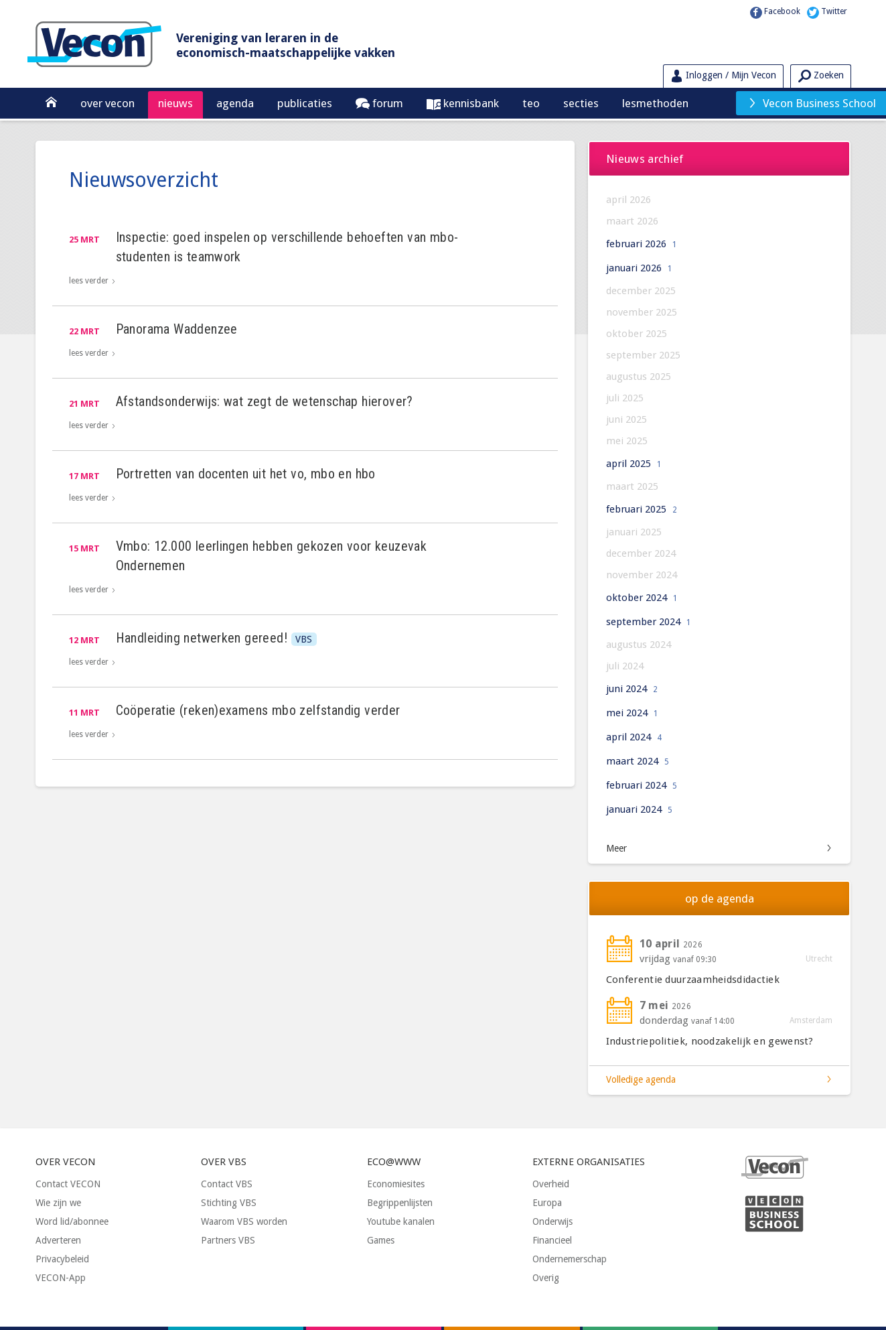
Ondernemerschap (569, 1259)
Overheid (550, 1184)
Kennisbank (470, 103)
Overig (545, 1277)
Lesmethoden (655, 103)
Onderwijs (552, 1221)
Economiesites (396, 1184)
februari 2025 (641, 509)
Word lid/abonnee (71, 1221)
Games (380, 1240)
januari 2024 (639, 809)
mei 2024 (632, 713)
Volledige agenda (641, 1079)
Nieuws (175, 103)
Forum (386, 103)
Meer (616, 848)
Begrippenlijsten (400, 1202)
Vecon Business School (811, 103)
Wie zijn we (58, 1202)
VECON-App (60, 1277)
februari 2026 (641, 244)
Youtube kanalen (401, 1221)
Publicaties (304, 103)
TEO (531, 103)
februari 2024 (641, 785)
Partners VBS (228, 1240)
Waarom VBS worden (244, 1221)
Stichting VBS (228, 1202)
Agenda (235, 103)
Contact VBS (226, 1184)
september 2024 (648, 622)
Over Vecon (107, 103)
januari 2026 (639, 268)
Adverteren (58, 1240)
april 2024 (634, 737)
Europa (547, 1202)
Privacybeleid (62, 1259)
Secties (581, 103)
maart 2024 (637, 761)
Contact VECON (67, 1184)
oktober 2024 (642, 598)
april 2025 (634, 464)
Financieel (552, 1240)
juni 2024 (632, 689)
